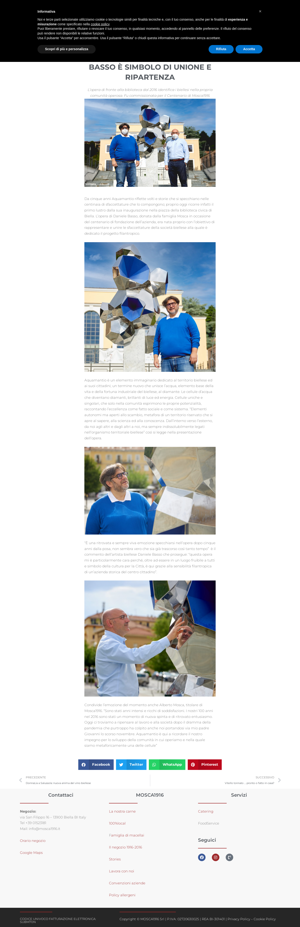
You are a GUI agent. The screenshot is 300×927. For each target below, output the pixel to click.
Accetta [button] (249, 49)
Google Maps (31, 852)
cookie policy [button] (100, 24)
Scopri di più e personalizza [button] (66, 49)
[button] (96, 764)
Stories (115, 859)
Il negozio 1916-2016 (125, 847)
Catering (205, 811)
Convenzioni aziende (127, 883)
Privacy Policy (239, 919)
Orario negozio (32, 840)
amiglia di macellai (127, 835)
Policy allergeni (122, 895)
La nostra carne (123, 811)
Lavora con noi (121, 871)
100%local (117, 823)
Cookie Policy (265, 919)
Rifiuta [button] (221, 49)
